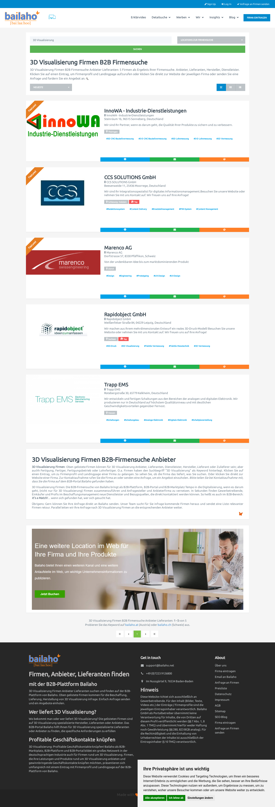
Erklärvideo (138, 17)
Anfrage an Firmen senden (253, 4)
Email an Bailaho (225, 676)
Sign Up (210, 4)
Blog (234, 17)
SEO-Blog (221, 716)
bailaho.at (131, 624)
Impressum (222, 699)
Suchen (137, 49)
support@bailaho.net (160, 665)
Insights (216, 17)
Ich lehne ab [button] (176, 797)
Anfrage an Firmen (227, 682)
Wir (200, 17)
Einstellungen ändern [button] (200, 797)
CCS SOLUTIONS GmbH (130, 177)
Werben (183, 17)
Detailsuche (161, 17)
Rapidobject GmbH (125, 314)
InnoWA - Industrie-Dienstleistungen (145, 110)
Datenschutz (223, 694)
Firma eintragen (257, 17)
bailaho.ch (164, 624)
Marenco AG (118, 247)
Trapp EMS (116, 384)
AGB (218, 705)
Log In (226, 4)
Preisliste (221, 688)
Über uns (221, 665)
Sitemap (220, 711)
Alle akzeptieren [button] (155, 797)
